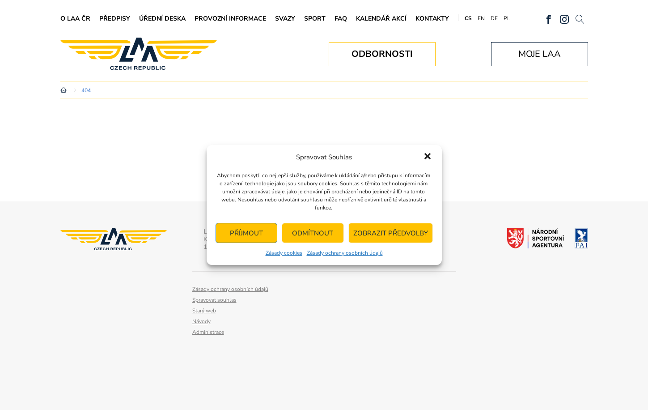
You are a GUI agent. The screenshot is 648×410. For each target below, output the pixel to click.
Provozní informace (230, 18)
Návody (201, 321)
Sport (315, 18)
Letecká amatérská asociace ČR (138, 54)
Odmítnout (312, 233)
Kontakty (432, 18)
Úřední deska (162, 18)
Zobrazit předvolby (390, 233)
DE (494, 18)
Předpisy (114, 18)
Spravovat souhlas (214, 299)
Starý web (204, 310)
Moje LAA (539, 54)
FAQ (341, 18)
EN (481, 18)
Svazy (285, 18)
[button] (427, 157)
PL (507, 18)
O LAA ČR (75, 18)
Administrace (208, 332)
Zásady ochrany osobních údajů (345, 252)
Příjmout (246, 233)
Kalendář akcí (381, 18)
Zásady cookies (284, 252)
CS (468, 18)
